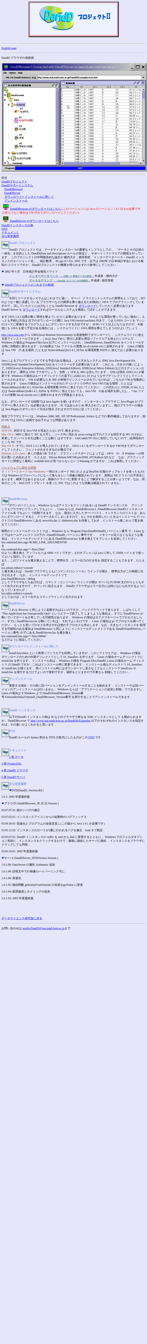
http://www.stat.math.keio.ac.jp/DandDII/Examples (60, 720)
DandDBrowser (13, 189)
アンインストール (16, 200)
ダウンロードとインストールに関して (29, 196)
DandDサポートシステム (17, 185)
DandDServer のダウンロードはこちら (30, 220)
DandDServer (12, 193)
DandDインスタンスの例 (17, 225)
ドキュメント (10, 232)
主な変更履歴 (10, 236)
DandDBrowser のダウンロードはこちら (31, 208)
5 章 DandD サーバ (13, 777)
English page (9, 48)
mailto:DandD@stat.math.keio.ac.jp (44, 928)
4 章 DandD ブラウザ (14, 770)
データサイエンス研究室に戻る (21, 918)
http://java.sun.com (13, 334)
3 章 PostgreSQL (11, 763)
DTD (4, 228)
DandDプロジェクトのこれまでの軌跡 (29, 284)
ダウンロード (87, 305)
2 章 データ (16, 756)
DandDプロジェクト (14, 181)
